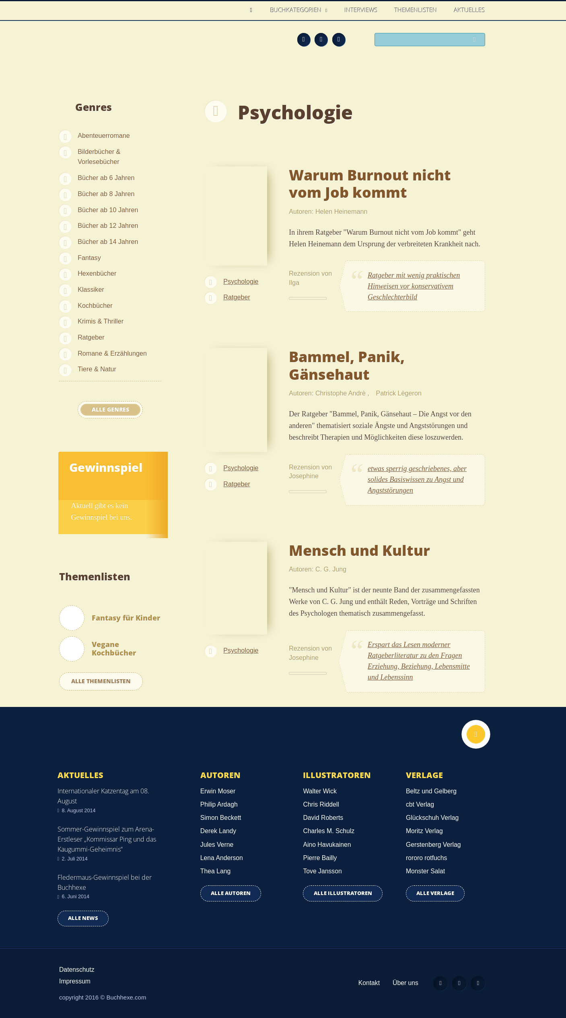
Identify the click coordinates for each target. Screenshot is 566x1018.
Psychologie (240, 281)
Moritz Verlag (424, 831)
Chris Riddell (321, 804)
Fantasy (89, 257)
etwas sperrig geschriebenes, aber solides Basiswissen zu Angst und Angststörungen (417, 479)
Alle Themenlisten (101, 681)
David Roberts (323, 817)
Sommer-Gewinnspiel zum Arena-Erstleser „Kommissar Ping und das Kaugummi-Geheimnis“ (107, 839)
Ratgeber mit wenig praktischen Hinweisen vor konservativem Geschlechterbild (414, 286)
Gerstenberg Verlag (433, 844)
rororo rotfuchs (426, 857)
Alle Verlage (435, 893)
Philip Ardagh (219, 804)
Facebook (321, 39)
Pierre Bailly (320, 857)
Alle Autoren (231, 893)
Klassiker (91, 289)
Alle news (83, 918)
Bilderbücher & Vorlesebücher (99, 157)
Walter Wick (319, 791)
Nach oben (474, 735)
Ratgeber (91, 337)
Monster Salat (425, 871)
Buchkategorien (296, 10)
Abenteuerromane (104, 135)
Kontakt (364, 982)
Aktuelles (469, 10)
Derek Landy (218, 831)
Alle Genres (110, 409)
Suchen (476, 40)
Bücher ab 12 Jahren (108, 225)
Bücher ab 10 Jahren (108, 209)
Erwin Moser (218, 791)
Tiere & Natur (97, 369)
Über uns (400, 982)
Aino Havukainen (327, 844)
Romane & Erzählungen (112, 353)
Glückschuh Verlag (432, 817)
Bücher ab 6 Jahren (106, 177)
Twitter (338, 39)
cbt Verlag (420, 804)
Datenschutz (77, 969)
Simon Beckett (220, 817)
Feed (303, 39)
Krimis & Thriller (100, 321)
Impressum (75, 981)
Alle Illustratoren (343, 893)
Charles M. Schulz (328, 831)
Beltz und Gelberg (431, 791)
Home (253, 10)
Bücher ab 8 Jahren (106, 193)
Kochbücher (95, 305)
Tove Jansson (322, 871)
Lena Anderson (221, 857)
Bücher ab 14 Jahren (108, 241)
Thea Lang (215, 871)
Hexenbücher (97, 273)
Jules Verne (216, 844)
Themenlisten (416, 10)
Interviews (361, 10)
